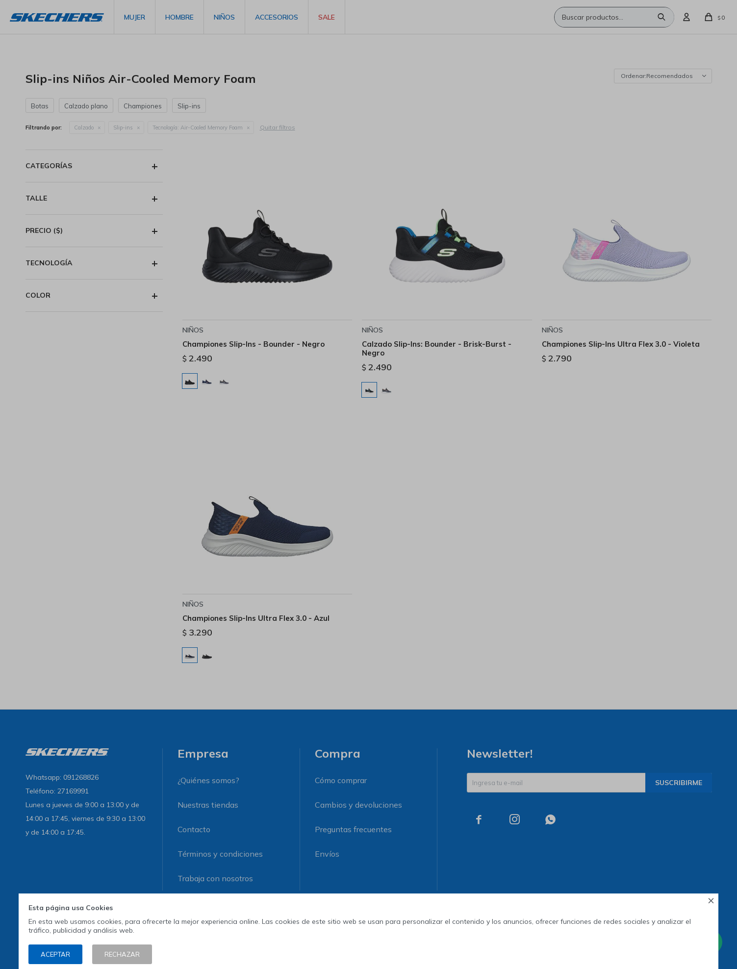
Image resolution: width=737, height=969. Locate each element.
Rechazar (122, 954)
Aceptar (55, 954)
